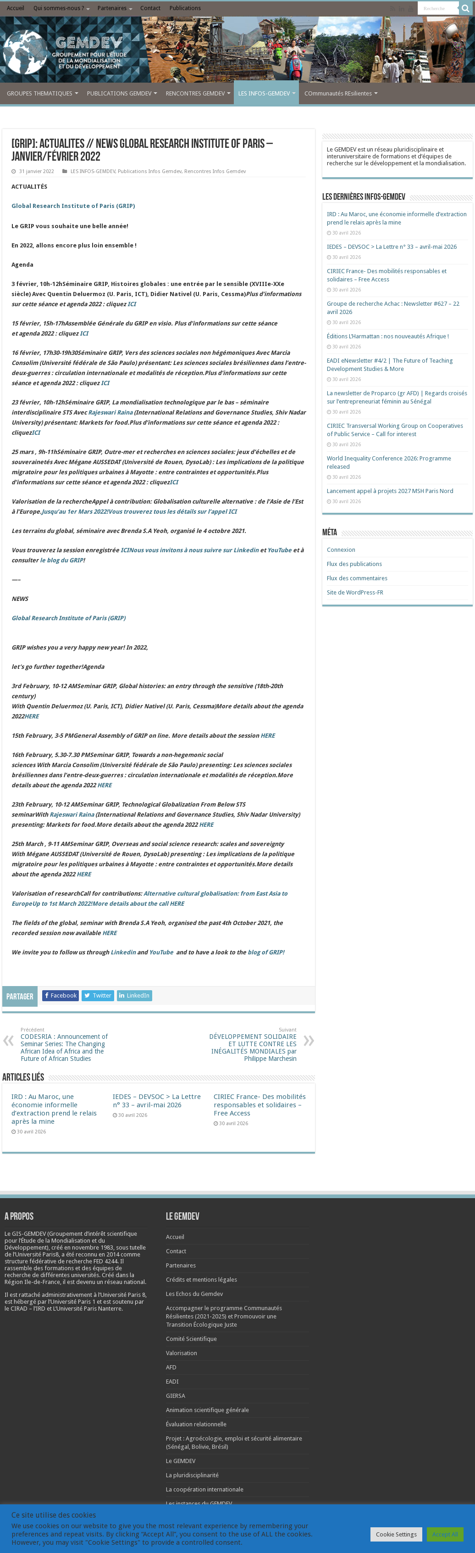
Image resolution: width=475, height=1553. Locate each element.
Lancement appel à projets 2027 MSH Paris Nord (390, 491)
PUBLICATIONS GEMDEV (119, 93)
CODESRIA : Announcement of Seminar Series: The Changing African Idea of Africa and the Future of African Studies (68, 1044)
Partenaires (112, 8)
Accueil (15, 8)
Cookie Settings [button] (396, 1534)
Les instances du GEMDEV (199, 1503)
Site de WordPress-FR (355, 592)
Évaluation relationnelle (196, 1424)
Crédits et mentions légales (201, 1279)
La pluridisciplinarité (192, 1475)
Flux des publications (354, 564)
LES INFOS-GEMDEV (264, 93)
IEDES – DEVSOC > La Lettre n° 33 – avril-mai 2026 (157, 1101)
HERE (177, 903)
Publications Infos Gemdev (150, 171)
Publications (185, 8)
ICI (131, 304)
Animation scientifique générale (207, 1410)
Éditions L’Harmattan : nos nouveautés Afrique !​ (388, 336)
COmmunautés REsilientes (338, 93)
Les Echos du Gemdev (194, 1293)
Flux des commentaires (357, 578)
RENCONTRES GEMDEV (195, 93)
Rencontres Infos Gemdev (215, 171)
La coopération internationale (204, 1489)
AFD (171, 1367)
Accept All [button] (445, 1534)
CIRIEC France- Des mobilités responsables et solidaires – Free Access (260, 1105)
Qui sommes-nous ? (58, 8)
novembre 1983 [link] (92, 1247)
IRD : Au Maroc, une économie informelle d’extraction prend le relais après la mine (54, 1109)
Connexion (341, 549)
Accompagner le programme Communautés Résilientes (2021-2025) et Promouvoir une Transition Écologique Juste (224, 1316)
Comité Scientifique (191, 1338)
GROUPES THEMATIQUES (39, 93)
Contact (150, 8)
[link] (92, 1247)
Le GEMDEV (180, 1461)
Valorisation (181, 1353)
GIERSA (175, 1395)
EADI (172, 1381)
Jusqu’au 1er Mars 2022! (139, 511)
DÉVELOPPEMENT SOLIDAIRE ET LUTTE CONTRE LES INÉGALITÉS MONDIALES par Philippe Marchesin (250, 1044)
